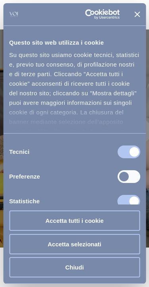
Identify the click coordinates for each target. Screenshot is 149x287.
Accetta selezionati (74, 244)
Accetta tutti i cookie (74, 220)
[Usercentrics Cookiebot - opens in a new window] (89, 14)
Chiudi (74, 267)
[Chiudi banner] (137, 14)
